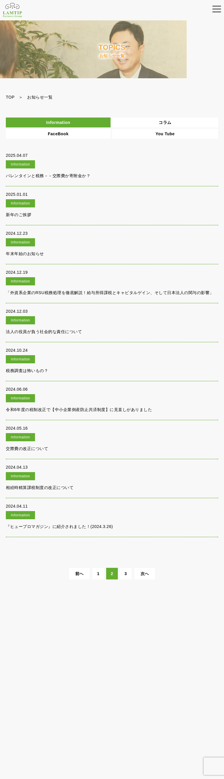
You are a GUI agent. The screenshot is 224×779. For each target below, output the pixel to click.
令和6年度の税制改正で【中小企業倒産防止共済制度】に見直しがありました (79, 409)
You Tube (165, 133)
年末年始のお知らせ (25, 253)
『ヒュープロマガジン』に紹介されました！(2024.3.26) (59, 526)
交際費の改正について (27, 448)
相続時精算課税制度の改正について (40, 487)
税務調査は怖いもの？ (27, 370)
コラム (165, 122)
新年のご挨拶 (18, 214)
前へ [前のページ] (79, 573)
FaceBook (58, 133)
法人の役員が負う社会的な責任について (44, 331)
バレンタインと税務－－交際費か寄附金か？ (48, 175)
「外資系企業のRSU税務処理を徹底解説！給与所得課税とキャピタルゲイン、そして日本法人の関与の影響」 (110, 292)
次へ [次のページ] (145, 573)
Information (58, 122)
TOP (10, 97)
